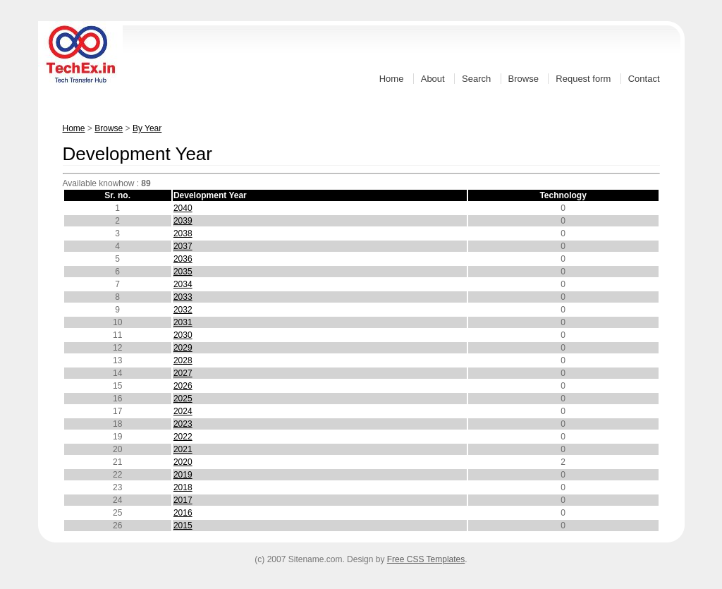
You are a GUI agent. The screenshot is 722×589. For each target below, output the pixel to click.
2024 (182, 411)
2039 (182, 221)
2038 (182, 233)
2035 (182, 272)
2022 (182, 437)
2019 (182, 475)
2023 (182, 424)
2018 (182, 487)
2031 (182, 322)
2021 (182, 449)
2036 (182, 259)
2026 (182, 386)
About (433, 78)
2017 (182, 500)
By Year (147, 128)
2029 (182, 348)
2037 (182, 246)
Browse (523, 78)
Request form (583, 78)
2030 (182, 335)
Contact (644, 78)
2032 (182, 310)
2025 (182, 398)
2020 (182, 462)
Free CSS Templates (426, 559)
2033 (182, 297)
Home (391, 78)
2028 (182, 360)
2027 (182, 373)
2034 (182, 284)
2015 (182, 525)
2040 (182, 208)
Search (476, 78)
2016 (182, 513)
